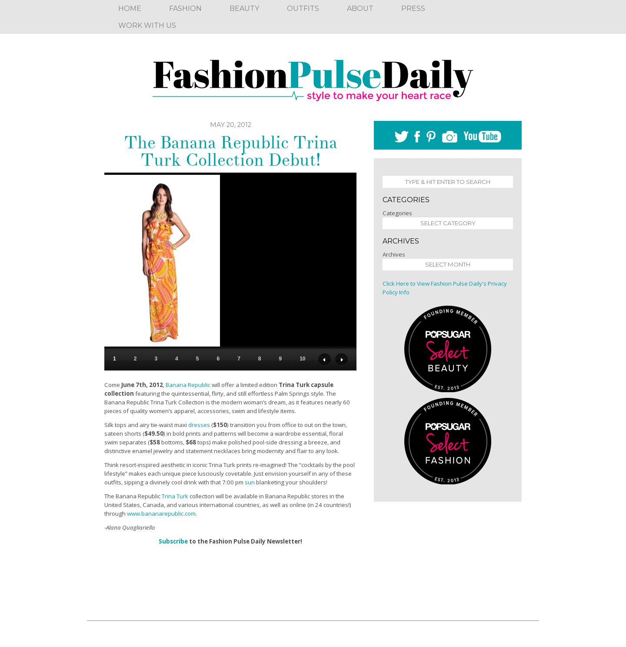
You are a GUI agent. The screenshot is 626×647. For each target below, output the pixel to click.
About (360, 8)
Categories (397, 213)
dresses (199, 425)
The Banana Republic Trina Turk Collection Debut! (230, 151)
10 (302, 359)
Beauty (244, 8)
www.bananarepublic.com (161, 513)
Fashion (185, 8)
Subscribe (173, 541)
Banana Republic (188, 385)
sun (250, 482)
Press (413, 8)
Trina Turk (175, 496)
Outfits (303, 8)
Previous (324, 360)
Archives (394, 254)
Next (341, 360)
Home (129, 8)
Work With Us (147, 25)
